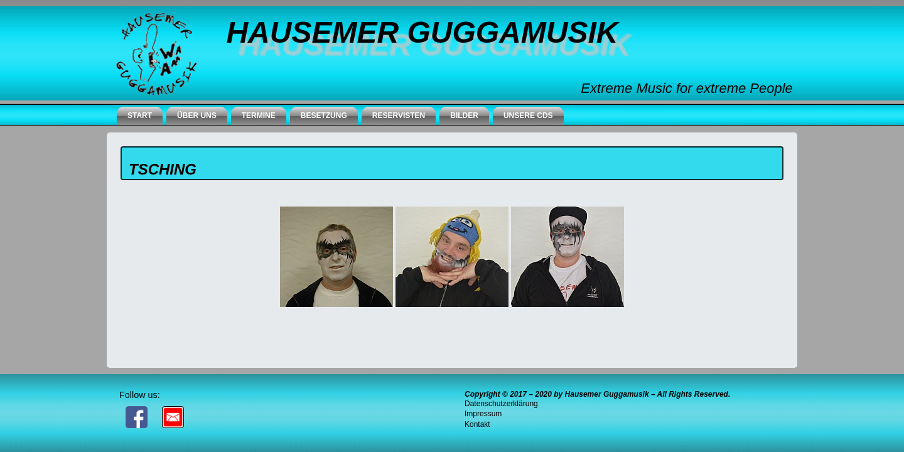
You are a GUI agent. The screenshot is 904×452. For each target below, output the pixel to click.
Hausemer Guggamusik (422, 32)
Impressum (483, 413)
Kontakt (477, 424)
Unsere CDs (528, 115)
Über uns (197, 115)
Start (139, 115)
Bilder (464, 115)
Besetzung (324, 115)
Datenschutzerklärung (501, 403)
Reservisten (398, 115)
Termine (259, 115)
